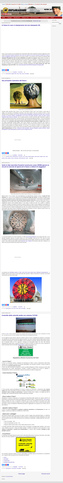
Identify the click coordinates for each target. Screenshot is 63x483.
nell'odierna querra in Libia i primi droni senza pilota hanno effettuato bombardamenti (28, 272)
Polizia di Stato (21, 344)
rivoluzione (16, 158)
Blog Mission (17, 17)
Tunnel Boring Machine (31, 236)
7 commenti (20, 466)
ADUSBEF (6, 459)
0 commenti (20, 72)
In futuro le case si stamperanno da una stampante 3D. (21, 25)
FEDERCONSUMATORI (9, 462)
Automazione (8, 73)
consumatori (13, 468)
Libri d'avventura (35, 17)
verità (27, 158)
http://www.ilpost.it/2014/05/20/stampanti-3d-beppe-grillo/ (31, 64)
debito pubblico (31, 156)
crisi (24, 156)
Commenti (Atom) (9, 476)
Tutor (7, 333)
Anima (11, 156)
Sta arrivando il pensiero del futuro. (14, 80)
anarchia (7, 156)
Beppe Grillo (13, 73)
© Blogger (9, 17)
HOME (3, 17)
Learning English (45, 17)
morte (6, 158)
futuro (18, 73)
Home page (21, 473)
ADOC (5, 457)
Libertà (3, 158)
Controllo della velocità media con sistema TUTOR (19, 315)
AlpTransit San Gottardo (26, 241)
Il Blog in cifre (25, 17)
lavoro (23, 73)
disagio (41, 156)
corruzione (20, 156)
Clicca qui (46, 399)
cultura (26, 156)
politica (9, 158)
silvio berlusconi (22, 158)
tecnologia (27, 73)
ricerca (12, 158)
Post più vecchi (45, 473)
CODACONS (6, 460)
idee (20, 73)
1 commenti (20, 306)
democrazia (37, 156)
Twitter (52, 17)
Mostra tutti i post (37, 20)
